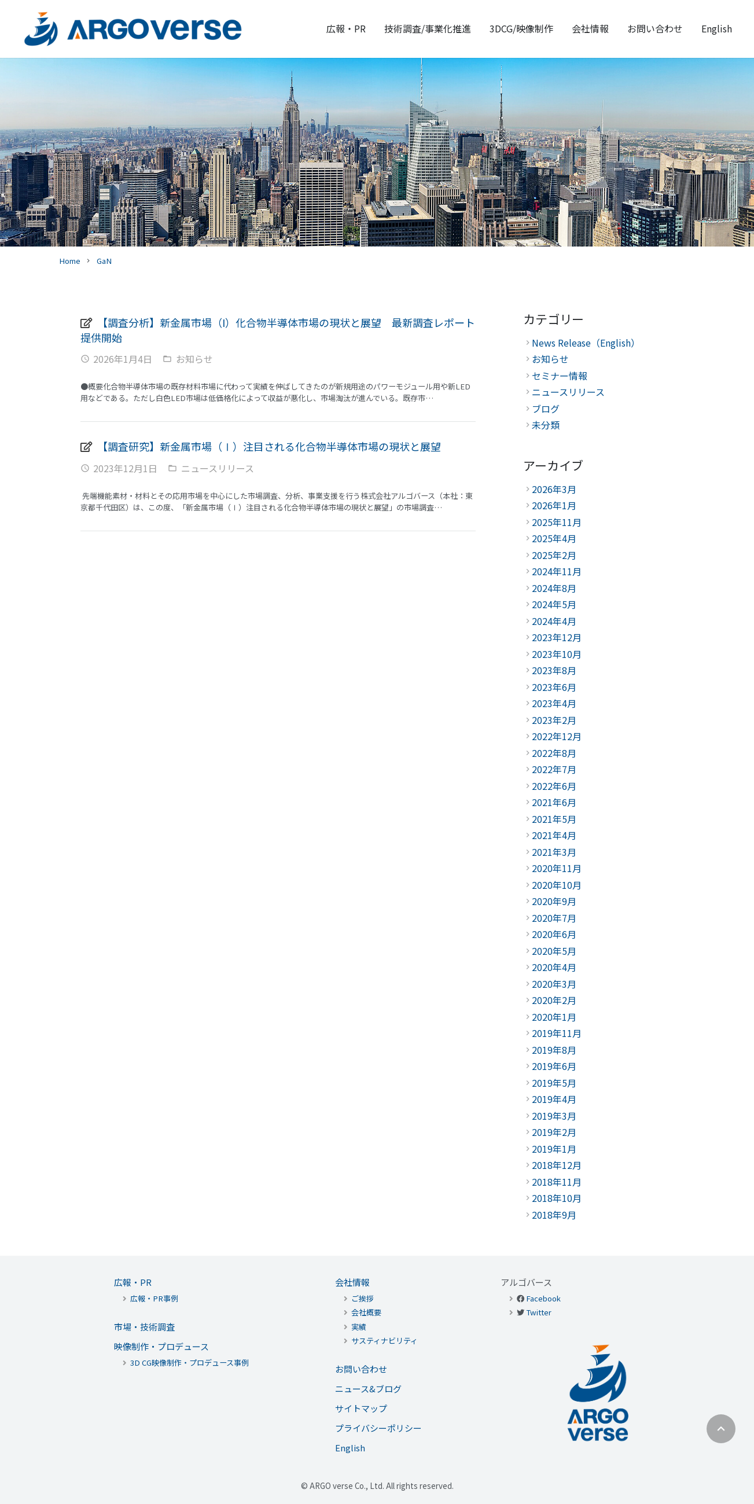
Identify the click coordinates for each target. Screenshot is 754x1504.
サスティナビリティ (384, 1340)
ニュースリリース (217, 468)
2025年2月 (554, 555)
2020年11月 (557, 868)
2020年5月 (554, 951)
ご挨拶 (362, 1298)
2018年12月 (557, 1165)
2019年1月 (554, 1149)
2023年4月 (554, 703)
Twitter (538, 1312)
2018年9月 (554, 1215)
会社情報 (352, 1282)
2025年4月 (554, 538)
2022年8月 (554, 753)
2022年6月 (554, 786)
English (350, 1448)
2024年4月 (554, 621)
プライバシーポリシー (378, 1428)
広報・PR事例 (154, 1298)
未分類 (546, 425)
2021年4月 (554, 835)
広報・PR (133, 1282)
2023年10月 (557, 654)
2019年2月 (554, 1132)
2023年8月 (554, 670)
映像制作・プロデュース (161, 1346)
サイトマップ (361, 1408)
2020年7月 (554, 918)
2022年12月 (557, 736)
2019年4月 (554, 1099)
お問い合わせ (361, 1369)
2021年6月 (554, 802)
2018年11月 (557, 1182)
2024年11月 (557, 571)
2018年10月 (557, 1198)
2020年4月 (554, 967)
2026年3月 (554, 489)
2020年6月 (554, 934)
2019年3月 (554, 1116)
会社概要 (366, 1312)
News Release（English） (586, 343)
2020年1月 (554, 1017)
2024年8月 (554, 588)
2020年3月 (554, 984)
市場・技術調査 (144, 1327)
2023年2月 (554, 720)
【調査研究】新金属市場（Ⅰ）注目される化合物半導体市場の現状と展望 (269, 446)
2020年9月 (554, 901)
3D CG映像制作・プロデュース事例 (189, 1362)
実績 (358, 1326)
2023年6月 (554, 687)
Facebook (543, 1298)
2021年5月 (554, 819)
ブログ (546, 408)
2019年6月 (554, 1066)
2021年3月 (554, 852)
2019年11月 (557, 1033)
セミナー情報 (559, 376)
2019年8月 (554, 1050)
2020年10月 (557, 885)
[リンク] (133, 29)
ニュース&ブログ (368, 1388)
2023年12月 (557, 637)
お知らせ (194, 359)
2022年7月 (554, 769)
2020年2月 (554, 1000)
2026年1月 (554, 505)
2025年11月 (557, 522)
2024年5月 (554, 604)
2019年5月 (554, 1083)
